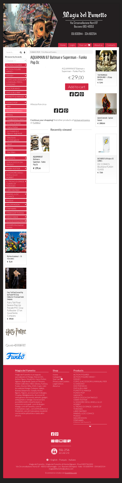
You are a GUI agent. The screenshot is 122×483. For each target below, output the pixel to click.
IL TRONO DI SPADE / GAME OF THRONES (15, 183)
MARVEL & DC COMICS (12, 195)
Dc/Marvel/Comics (49, 52)
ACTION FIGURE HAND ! (13, 70)
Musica (10, 148)
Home (63, 45)
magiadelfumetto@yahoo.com (61, 469)
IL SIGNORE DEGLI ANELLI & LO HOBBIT (14, 174)
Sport (9, 144)
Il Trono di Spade (14, 123)
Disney (10, 115)
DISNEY (9, 76)
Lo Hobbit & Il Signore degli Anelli (14, 132)
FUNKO (36, 122)
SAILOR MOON (13, 204)
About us (98, 45)
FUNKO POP (35, 52)
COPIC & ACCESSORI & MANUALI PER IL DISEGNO (15, 82)
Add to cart (76, 87)
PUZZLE (9, 200)
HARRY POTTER (13, 168)
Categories (57, 377)
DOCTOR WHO (13, 88)
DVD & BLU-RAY (13, 92)
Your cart (84, 45)
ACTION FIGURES (14, 65)
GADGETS (10, 158)
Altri (9, 106)
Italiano (72, 459)
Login (72, 45)
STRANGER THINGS (15, 213)
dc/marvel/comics (82, 120)
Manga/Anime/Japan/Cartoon (17, 119)
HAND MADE (12, 217)
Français (63, 459)
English (54, 459)
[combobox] (16, 60)
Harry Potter (12, 127)
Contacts (111, 45)
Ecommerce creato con (61, 473)
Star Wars (11, 152)
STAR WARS (11, 208)
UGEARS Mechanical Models (14, 226)
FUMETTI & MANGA (15, 96)
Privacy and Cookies (61, 381)
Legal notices (58, 383)
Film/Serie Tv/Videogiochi (13, 138)
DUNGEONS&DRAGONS (16, 221)
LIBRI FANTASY (12, 190)
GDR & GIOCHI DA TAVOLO (14, 163)
